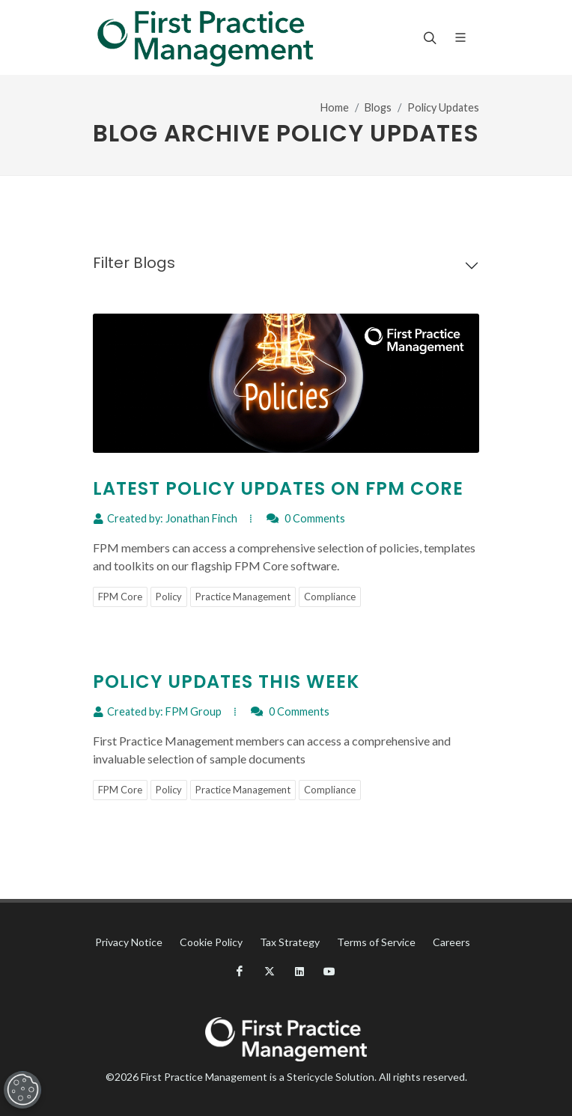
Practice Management (242, 597)
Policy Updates (443, 107)
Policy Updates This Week (226, 681)
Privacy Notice (128, 942)
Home (334, 107)
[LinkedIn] (299, 972)
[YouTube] (329, 972)
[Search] (428, 37)
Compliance (330, 597)
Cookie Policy (211, 942)
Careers (451, 942)
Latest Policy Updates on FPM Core (278, 488)
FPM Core (120, 597)
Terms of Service (376, 942)
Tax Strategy (290, 942)
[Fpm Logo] (205, 37)
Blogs (378, 107)
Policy (169, 597)
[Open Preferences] (19, 1090)
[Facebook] (240, 972)
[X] (270, 972)
